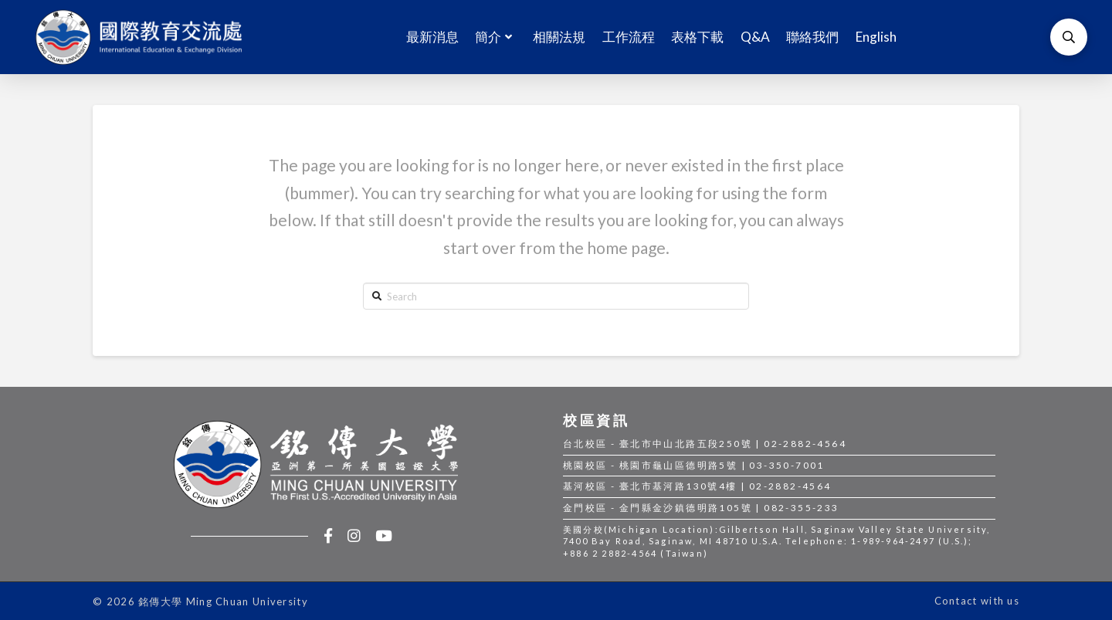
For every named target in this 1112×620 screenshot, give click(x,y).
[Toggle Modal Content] (1068, 37)
